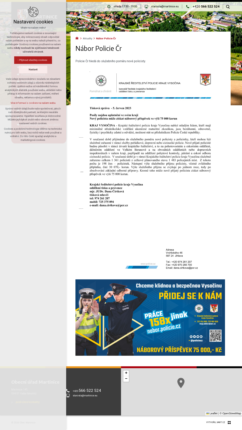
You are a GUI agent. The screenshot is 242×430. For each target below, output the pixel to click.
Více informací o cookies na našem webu (33, 102)
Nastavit (33, 69)
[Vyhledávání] (228, 7)
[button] (126, 373)
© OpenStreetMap (230, 413)
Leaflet (212, 413)
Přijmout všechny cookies (33, 60)
